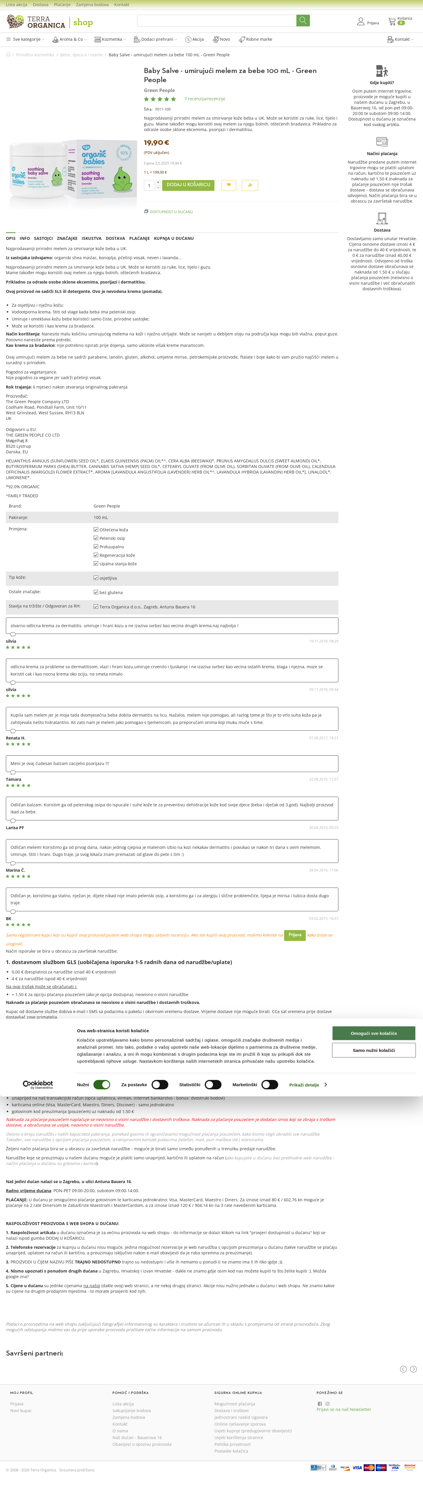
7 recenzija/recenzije (204, 98)
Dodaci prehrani (155, 39)
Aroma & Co (69, 39)
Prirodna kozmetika (35, 54)
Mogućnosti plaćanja (234, 1404)
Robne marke (255, 39)
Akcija (194, 39)
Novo (221, 39)
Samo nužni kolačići (374, 1440)
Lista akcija (16, 4)
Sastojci (43, 238)
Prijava (294, 935)
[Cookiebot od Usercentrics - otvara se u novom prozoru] (38, 1474)
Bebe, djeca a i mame (81, 54)
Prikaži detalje (304, 1474)
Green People (159, 90)
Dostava (40, 4)
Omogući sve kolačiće (374, 1422)
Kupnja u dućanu (174, 238)
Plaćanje (62, 4)
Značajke (67, 238)
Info (25, 238)
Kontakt (121, 4)
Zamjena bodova (92, 4)
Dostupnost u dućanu (171, 211)
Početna (8, 54)
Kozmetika (110, 39)
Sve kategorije (25, 39)
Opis (11, 238)
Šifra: (148, 109)
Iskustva (92, 238)
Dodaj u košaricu (188, 185)
